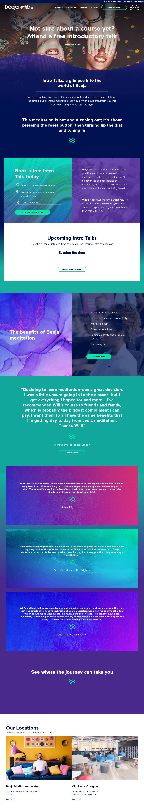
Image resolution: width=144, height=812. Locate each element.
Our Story (94, 7)
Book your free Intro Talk (32, 212)
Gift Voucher (71, 7)
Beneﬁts (59, 7)
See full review (72, 464)
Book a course (114, 7)
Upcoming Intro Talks (72, 44)
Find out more (99, 368)
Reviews (83, 7)
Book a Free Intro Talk (72, 269)
